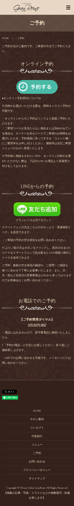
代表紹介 (37, 436)
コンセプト (37, 427)
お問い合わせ (37, 461)
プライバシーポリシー (37, 470)
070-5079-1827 (37, 325)
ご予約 (37, 453)
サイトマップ (37, 478)
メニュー (37, 444)
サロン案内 (37, 419)
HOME (5, 38)
